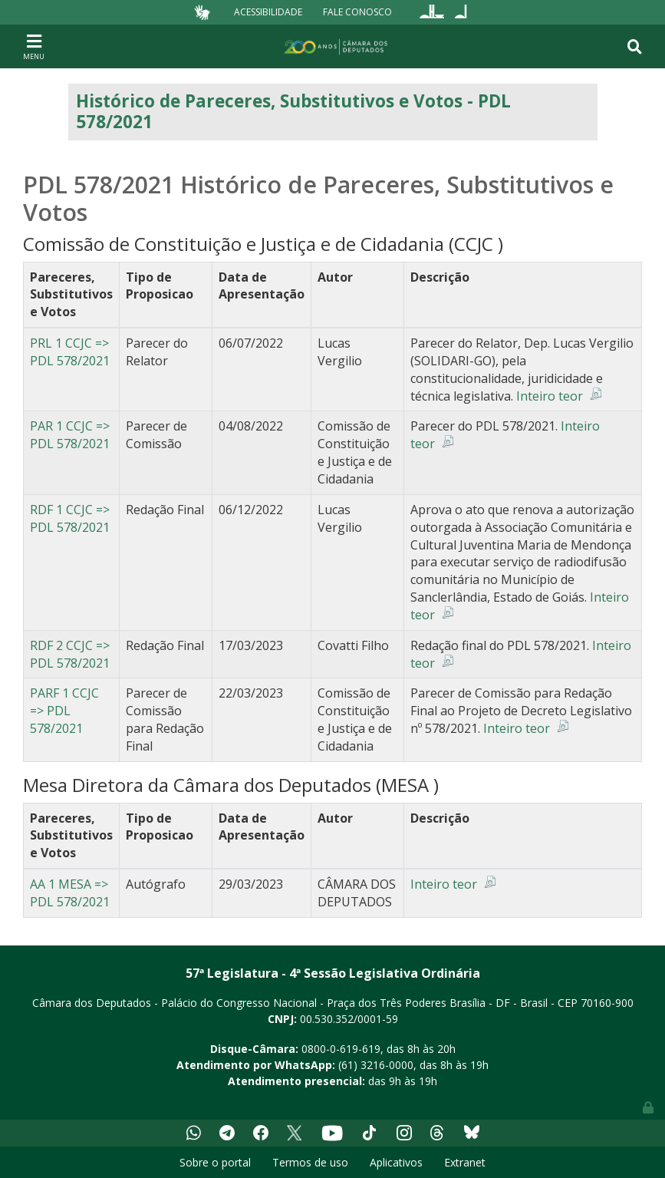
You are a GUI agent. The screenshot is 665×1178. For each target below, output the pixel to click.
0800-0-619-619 (340, 1048)
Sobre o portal (215, 1162)
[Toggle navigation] (33, 46)
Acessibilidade (268, 11)
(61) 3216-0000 (375, 1065)
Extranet (465, 1162)
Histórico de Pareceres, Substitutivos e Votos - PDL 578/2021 (293, 111)
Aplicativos (396, 1162)
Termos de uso (310, 1162)
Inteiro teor (549, 396)
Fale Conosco (357, 11)
